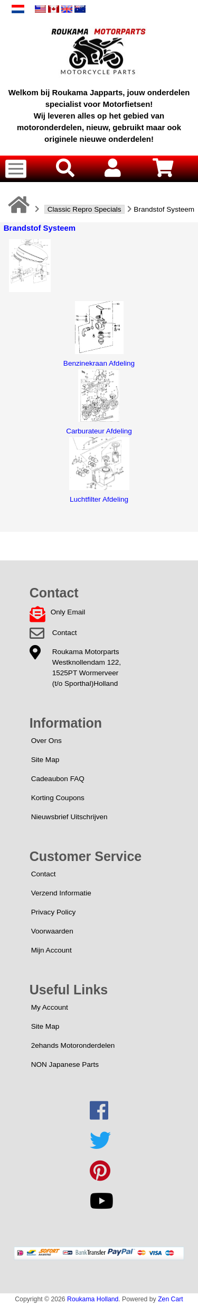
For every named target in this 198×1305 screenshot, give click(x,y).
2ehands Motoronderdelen (73, 1045)
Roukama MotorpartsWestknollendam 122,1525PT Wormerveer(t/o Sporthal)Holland (86, 667)
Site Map (45, 760)
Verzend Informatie (61, 893)
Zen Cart (170, 1299)
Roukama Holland (92, 1299)
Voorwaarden (52, 931)
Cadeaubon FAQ (57, 779)
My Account (49, 1007)
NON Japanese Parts (65, 1064)
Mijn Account (51, 950)
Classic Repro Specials (84, 209)
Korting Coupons (57, 798)
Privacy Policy (53, 912)
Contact (64, 633)
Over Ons (46, 741)
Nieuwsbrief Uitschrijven (69, 817)
